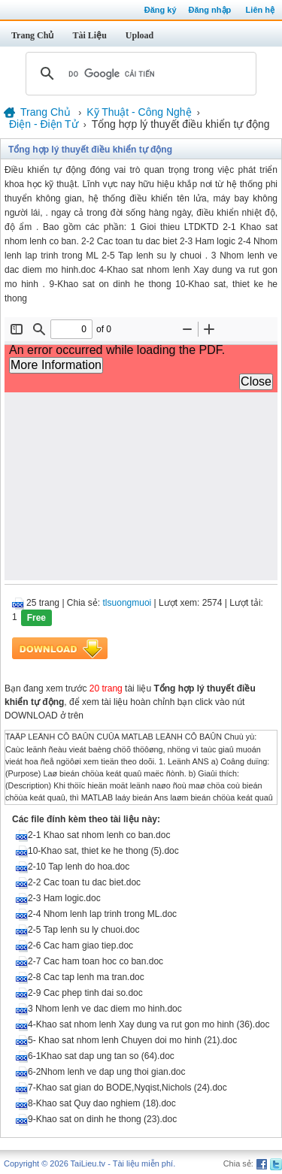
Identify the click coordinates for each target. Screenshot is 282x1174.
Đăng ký (160, 9)
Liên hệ (260, 9)
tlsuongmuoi (127, 603)
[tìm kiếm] (138, 74)
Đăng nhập (210, 9)
